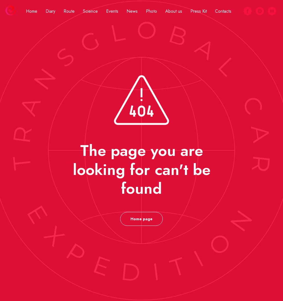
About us (173, 11)
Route (69, 11)
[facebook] (247, 11)
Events (112, 11)
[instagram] (260, 11)
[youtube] (272, 11)
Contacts (223, 11)
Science (90, 11)
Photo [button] (151, 11)
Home (31, 11)
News (132, 11)
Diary (50, 11)
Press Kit (198, 11)
